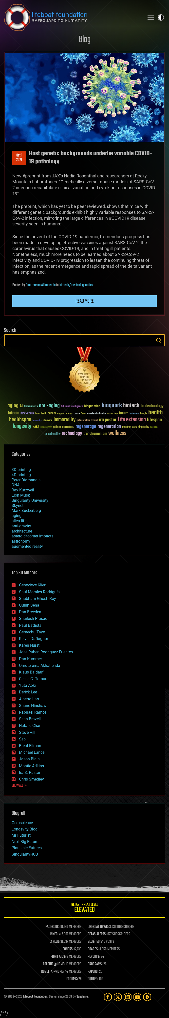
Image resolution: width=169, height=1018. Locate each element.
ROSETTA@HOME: (52, 972)
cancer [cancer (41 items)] (52, 414)
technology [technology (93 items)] (72, 434)
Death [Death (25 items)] (83, 413)
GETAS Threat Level (84, 908)
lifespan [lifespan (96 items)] (154, 420)
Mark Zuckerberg (26, 510)
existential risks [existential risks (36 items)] (96, 414)
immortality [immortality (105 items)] (64, 420)
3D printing (21, 469)
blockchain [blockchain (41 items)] (27, 414)
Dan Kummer (30, 659)
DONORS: (68, 949)
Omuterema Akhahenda (41, 285)
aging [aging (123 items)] (13, 406)
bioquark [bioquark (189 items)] (112, 405)
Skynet (17, 505)
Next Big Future (25, 841)
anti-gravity (21, 526)
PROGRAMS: (95, 964)
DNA (15, 485)
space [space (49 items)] (154, 427)
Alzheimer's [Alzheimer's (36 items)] (31, 406)
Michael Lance (31, 752)
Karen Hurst (29, 645)
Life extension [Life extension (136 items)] (132, 420)
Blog (85, 40)
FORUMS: (72, 979)
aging (16, 515)
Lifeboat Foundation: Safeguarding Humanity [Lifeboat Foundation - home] (72, 17)
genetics (87, 285)
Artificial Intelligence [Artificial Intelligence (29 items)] (72, 406)
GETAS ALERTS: (97, 934)
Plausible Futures (27, 848)
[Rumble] (147, 997)
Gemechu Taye (32, 632)
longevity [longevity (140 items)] (22, 426)
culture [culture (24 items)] (77, 413)
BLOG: (91, 942)
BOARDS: (93, 949)
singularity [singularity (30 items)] (143, 427)
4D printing (21, 474)
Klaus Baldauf (31, 672)
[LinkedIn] (127, 997)
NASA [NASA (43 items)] (36, 427)
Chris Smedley (31, 779)
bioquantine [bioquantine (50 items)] (92, 406)
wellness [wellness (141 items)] (117, 433)
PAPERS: (93, 972)
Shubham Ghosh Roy (37, 598)
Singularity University (30, 500)
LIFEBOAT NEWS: (98, 927)
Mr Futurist (21, 835)
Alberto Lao (29, 699)
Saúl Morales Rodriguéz (39, 592)
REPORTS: (94, 957)
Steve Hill (27, 732)
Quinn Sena (29, 605)
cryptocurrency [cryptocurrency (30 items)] (65, 413)
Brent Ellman (30, 745)
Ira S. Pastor (29, 772)
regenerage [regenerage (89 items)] (85, 426)
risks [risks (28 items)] (134, 427)
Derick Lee (28, 692)
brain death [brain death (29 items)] (40, 413)
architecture (22, 531)
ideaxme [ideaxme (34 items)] (47, 421)
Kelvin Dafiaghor (33, 638)
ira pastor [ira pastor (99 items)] (107, 420)
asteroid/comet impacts (32, 536)
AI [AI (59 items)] (21, 406)
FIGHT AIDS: (58, 957)
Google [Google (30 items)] (143, 413)
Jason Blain (29, 759)
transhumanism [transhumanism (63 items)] (95, 433)
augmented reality (27, 546)
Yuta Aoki (27, 685)
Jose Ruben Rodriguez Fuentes (46, 652)
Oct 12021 (19, 157)
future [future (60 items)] (123, 413)
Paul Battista (30, 625)
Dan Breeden (30, 612)
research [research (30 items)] (126, 427)
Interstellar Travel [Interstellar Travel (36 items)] (87, 421)
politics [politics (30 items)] (57, 427)
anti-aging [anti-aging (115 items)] (49, 406)
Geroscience (22, 822)
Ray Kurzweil (23, 490)
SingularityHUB (25, 854)
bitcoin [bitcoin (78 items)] (13, 413)
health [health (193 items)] (155, 412)
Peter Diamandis (26, 480)
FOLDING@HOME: (54, 964)
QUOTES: (93, 979)
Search (159, 340)
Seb (22, 739)
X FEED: (55, 942)
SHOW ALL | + (19, 786)
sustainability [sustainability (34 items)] (52, 434)
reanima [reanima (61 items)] (68, 426)
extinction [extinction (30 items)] (112, 413)
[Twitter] (118, 997)
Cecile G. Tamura (34, 678)
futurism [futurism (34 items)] (134, 414)
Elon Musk (21, 495)
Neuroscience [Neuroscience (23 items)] (46, 427)
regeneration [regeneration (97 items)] (109, 426)
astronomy (21, 541)
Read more (84, 301)
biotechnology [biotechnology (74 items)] (152, 406)
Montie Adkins (31, 766)
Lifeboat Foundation (35, 997)
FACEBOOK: (52, 927)
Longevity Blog (25, 829)
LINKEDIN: (55, 934)
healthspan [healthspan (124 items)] (20, 420)
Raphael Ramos (33, 712)
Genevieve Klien (32, 585)
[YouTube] (137, 997)
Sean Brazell (30, 719)
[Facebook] (108, 997)
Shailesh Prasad (33, 618)
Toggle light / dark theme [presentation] (161, 17)
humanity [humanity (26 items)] (37, 420)
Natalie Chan (30, 725)
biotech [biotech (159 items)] (131, 405)
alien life (19, 520)
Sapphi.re (82, 997)
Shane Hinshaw (32, 705)
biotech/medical (70, 285)
